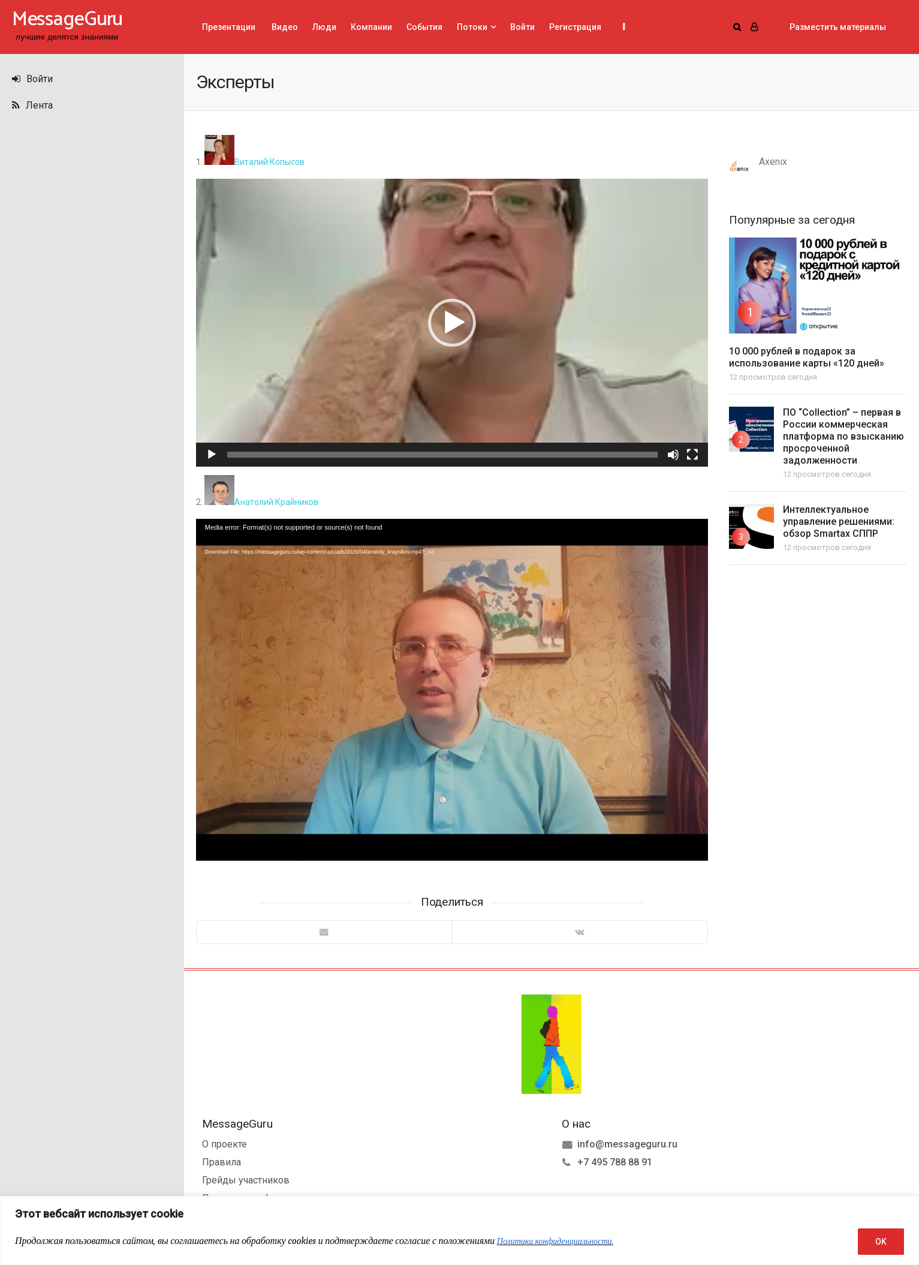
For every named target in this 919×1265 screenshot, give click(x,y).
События (424, 27)
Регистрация (575, 27)
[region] (459, 1230)
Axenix (773, 161)
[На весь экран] (692, 455)
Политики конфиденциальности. (555, 1241)
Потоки (472, 27)
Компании (371, 27)
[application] (452, 323)
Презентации (228, 27)
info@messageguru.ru (627, 1144)
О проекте (224, 1144)
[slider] (442, 455)
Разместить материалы (838, 27)
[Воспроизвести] (212, 455)
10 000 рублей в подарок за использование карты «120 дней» (806, 357)
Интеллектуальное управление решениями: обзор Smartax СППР (838, 521)
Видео (284, 27)
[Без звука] (673, 455)
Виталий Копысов (254, 162)
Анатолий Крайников (261, 502)
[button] (452, 323)
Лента (32, 105)
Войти (32, 79)
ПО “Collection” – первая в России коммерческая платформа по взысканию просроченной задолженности (843, 436)
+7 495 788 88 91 (614, 1162)
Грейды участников (246, 1180)
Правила (221, 1162)
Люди (324, 27)
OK (881, 1241)
